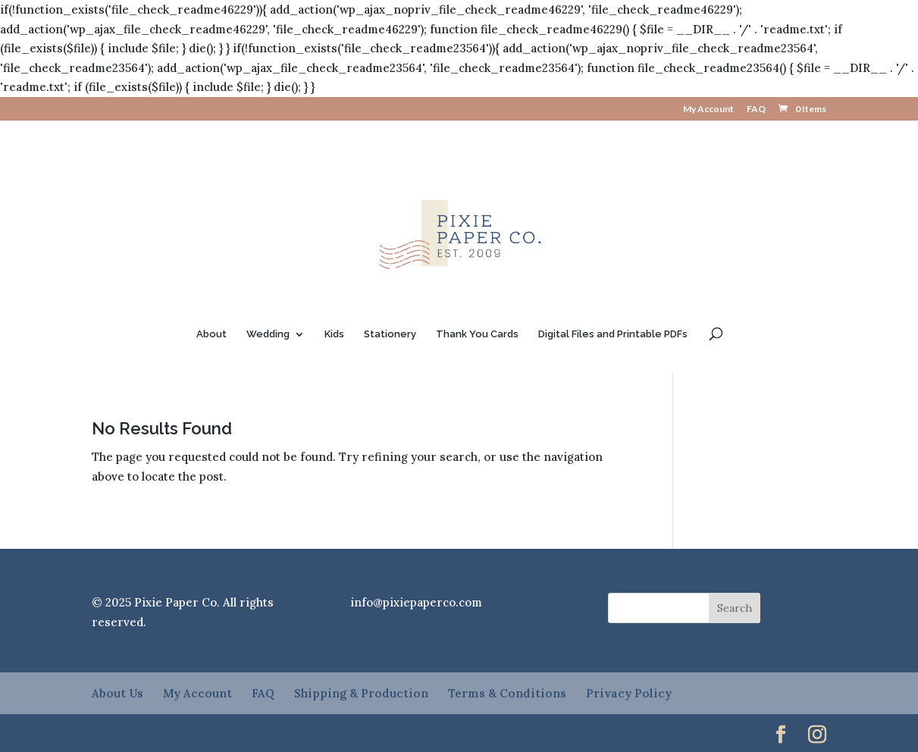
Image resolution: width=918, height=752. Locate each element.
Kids (334, 334)
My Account (708, 109)
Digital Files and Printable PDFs (613, 334)
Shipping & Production (361, 693)
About (211, 334)
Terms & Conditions (507, 693)
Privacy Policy (629, 693)
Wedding (268, 334)
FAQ (756, 109)
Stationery (390, 334)
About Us (117, 693)
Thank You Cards (477, 334)
